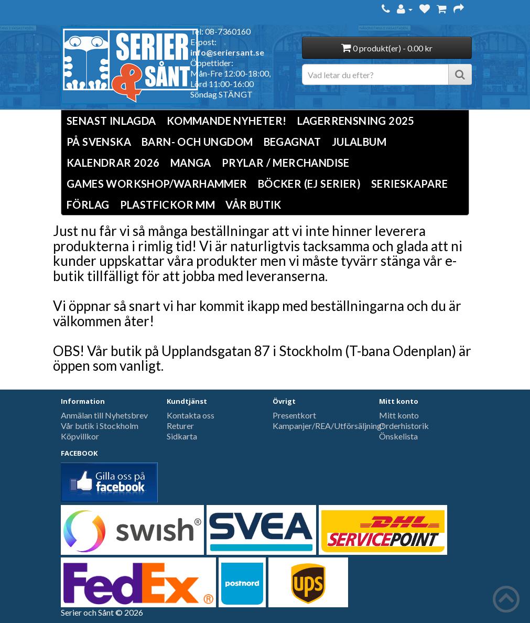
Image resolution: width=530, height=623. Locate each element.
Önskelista (398, 436)
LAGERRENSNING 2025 (356, 120)
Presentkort (294, 415)
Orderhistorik (404, 426)
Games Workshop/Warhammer (157, 183)
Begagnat (292, 141)
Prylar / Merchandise (286, 162)
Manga (190, 162)
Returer (180, 426)
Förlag (88, 204)
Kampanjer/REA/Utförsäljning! (328, 426)
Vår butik (253, 204)
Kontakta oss (190, 415)
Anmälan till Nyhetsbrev (104, 415)
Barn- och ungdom (197, 141)
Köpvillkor (80, 436)
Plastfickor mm (167, 204)
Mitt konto (399, 415)
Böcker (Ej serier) (309, 183)
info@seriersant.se (227, 52)
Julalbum (359, 141)
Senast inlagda (111, 120)
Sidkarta (182, 436)
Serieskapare (409, 183)
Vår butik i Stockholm (99, 426)
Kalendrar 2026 (113, 162)
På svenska (99, 141)
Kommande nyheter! (227, 120)
